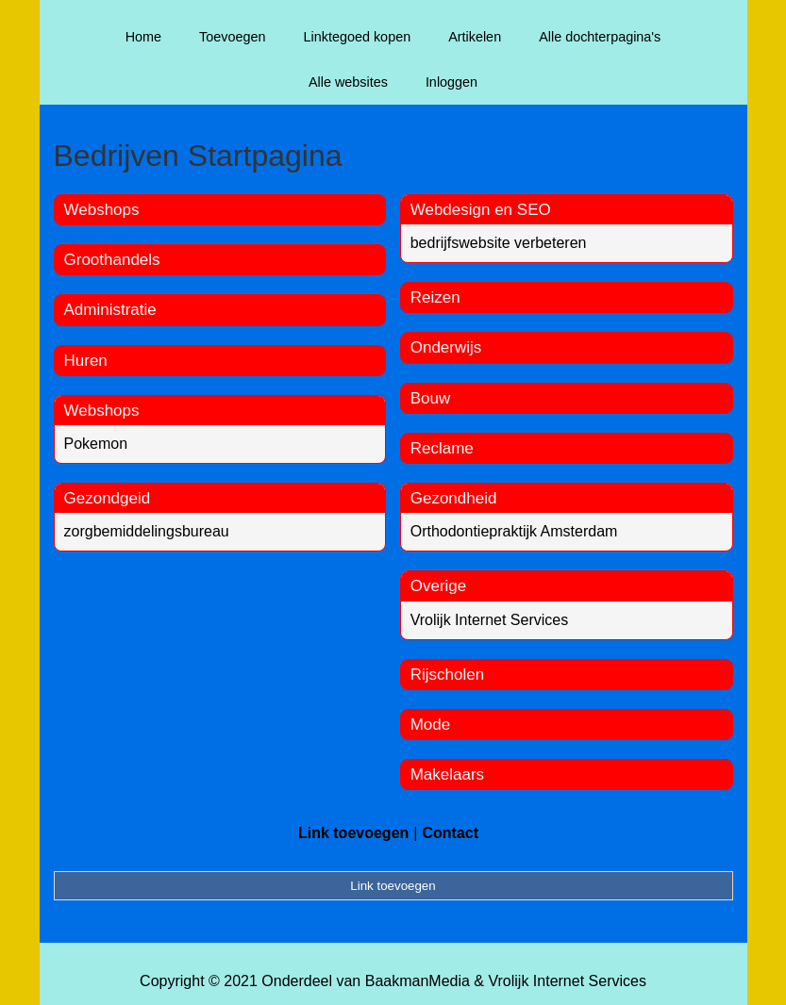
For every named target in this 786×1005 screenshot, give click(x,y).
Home (143, 36)
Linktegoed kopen (357, 36)
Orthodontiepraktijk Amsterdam (514, 531)
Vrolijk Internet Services (489, 620)
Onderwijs (446, 347)
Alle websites (348, 82)
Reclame (442, 448)
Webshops (102, 210)
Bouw (430, 398)
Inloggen (451, 82)
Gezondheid (453, 498)
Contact (450, 833)
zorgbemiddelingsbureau (146, 531)
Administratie (110, 310)
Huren (86, 361)
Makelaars (447, 774)
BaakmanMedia (417, 981)
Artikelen (474, 36)
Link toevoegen (353, 833)
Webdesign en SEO (480, 210)
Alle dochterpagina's (600, 36)
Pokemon (96, 444)
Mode (430, 724)
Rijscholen (447, 675)
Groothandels (112, 260)
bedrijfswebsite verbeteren (498, 243)
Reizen (435, 297)
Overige (438, 586)
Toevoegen (232, 36)
